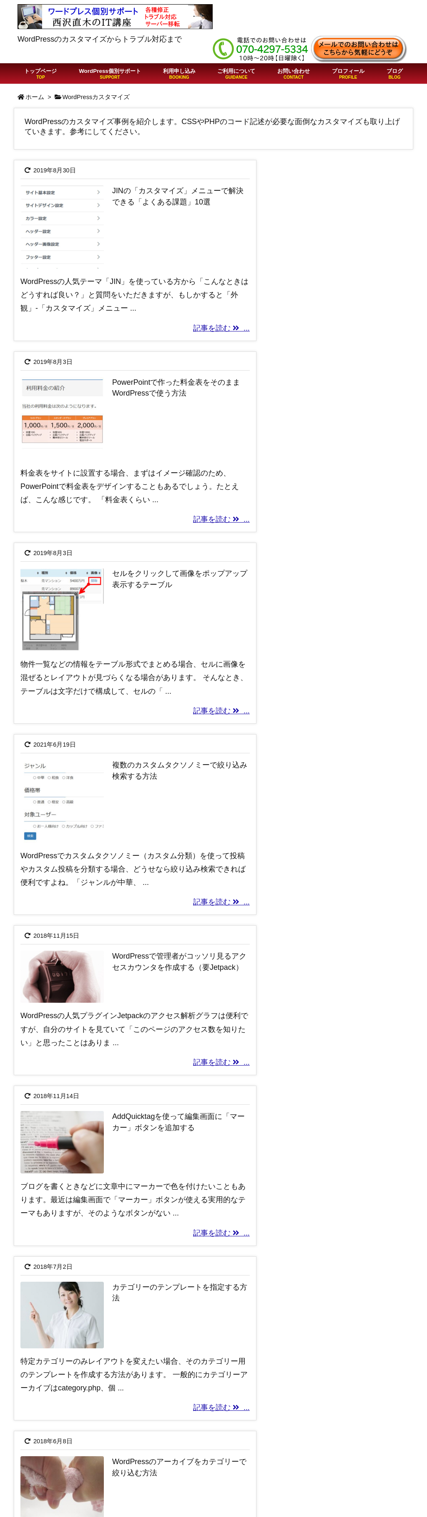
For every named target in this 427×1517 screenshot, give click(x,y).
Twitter (302, 1474)
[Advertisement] (213, 1263)
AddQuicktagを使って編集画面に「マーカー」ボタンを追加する (349, 574)
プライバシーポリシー (328, 1461)
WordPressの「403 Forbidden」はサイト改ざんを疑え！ (206, 1479)
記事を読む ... (174, 323)
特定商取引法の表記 (324, 1448)
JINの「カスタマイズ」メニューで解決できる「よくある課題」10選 (147, 202)
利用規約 (306, 1434)
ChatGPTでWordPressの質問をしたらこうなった (210, 1456)
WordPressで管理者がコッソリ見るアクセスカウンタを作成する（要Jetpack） (145, 574)
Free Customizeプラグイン (336, 1488)
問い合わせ (309, 1501)
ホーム (34, 97)
